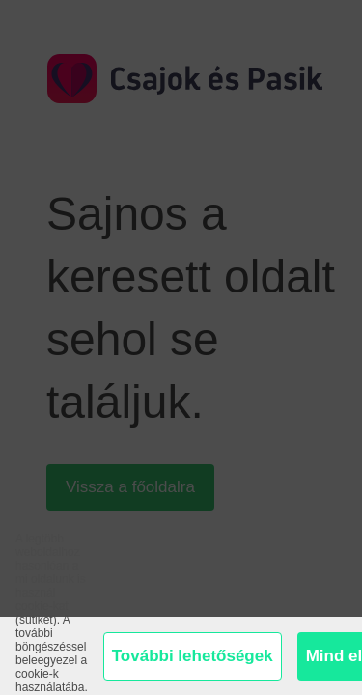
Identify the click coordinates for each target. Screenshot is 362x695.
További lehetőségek (192, 656)
